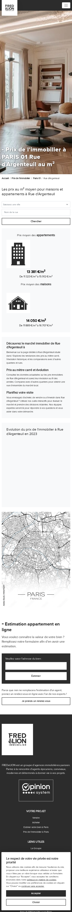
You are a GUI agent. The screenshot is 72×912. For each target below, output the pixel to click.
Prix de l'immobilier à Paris (36, 831)
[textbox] (34, 204)
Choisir (36, 902)
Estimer (36, 676)
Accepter (36, 893)
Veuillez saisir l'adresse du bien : (23, 658)
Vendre (36, 817)
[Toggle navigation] (66, 5)
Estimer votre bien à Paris (35, 827)
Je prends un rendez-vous (36, 701)
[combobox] (36, 204)
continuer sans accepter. (32, 886)
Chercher (36, 221)
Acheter (36, 822)
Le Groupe (36, 848)
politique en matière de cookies (41, 880)
